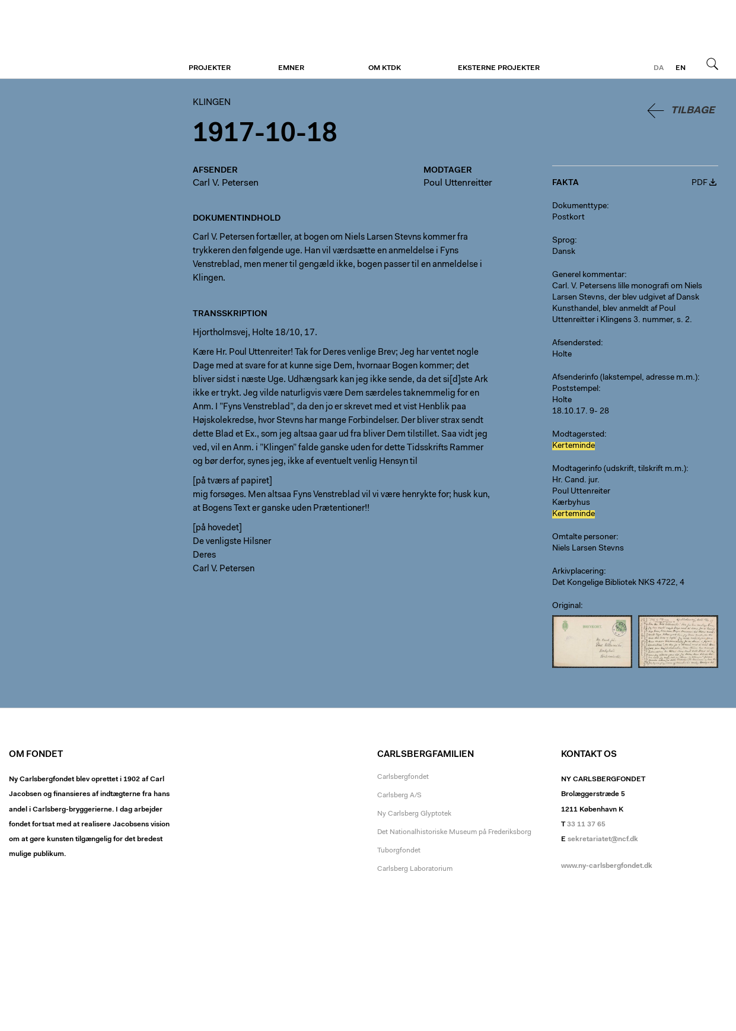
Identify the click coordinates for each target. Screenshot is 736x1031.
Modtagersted (578, 435)
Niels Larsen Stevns (588, 549)
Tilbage (693, 111)
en (681, 68)
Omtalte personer (584, 537)
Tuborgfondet (398, 850)
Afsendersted (576, 343)
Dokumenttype (579, 206)
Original (566, 606)
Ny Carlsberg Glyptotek (414, 813)
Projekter (210, 68)
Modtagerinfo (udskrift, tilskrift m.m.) (619, 469)
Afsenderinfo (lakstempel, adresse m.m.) (624, 378)
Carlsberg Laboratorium (415, 869)
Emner (291, 68)
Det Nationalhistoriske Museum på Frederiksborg (454, 832)
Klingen (81, 40)
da (659, 68)
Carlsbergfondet (403, 777)
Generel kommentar (588, 275)
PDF (700, 183)
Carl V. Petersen (226, 183)
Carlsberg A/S (399, 795)
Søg (712, 63)
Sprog (563, 241)
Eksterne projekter (499, 68)
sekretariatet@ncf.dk (603, 839)
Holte (562, 355)
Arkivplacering (578, 572)
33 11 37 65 (586, 824)
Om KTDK (384, 68)
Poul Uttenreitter (457, 183)
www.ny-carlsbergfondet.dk (606, 866)
